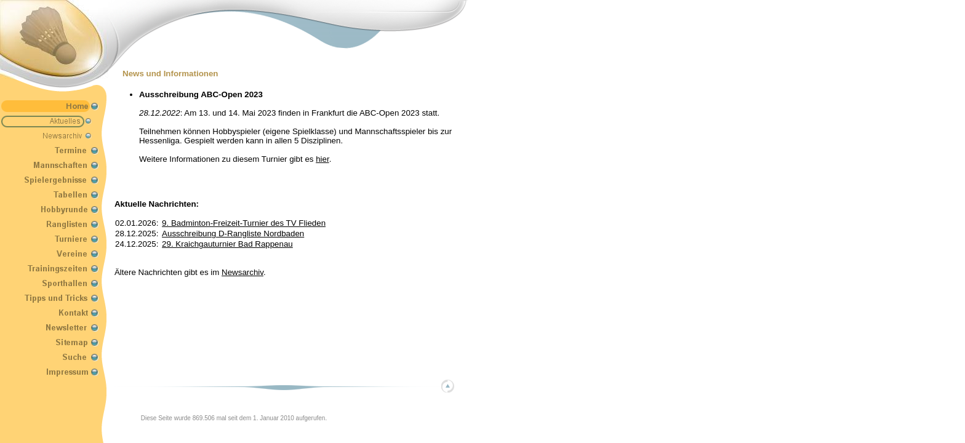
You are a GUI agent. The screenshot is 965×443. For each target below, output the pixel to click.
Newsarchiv (242, 272)
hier (322, 159)
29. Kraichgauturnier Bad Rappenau (227, 244)
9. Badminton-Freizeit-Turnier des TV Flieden (244, 223)
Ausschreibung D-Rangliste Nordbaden (233, 233)
